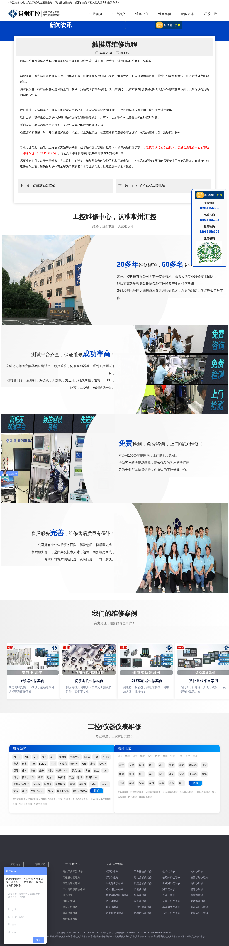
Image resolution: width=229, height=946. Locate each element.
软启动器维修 (70, 907)
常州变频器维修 (62, 936)
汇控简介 (118, 14)
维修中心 (141, 14)
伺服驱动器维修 (63, 2)
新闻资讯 (187, 14)
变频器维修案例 (32, 681)
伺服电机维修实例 (89, 681)
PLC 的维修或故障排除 (148, 186)
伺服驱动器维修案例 (147, 681)
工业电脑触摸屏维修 (74, 889)
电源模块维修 (70, 913)
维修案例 (164, 14)
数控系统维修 (70, 919)
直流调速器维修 (71, 883)
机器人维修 (69, 901)
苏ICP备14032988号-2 (161, 932)
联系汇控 (210, 14)
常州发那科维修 (98, 936)
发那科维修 (81, 2)
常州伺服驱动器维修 (80, 936)
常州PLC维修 (48, 936)
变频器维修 (46, 2)
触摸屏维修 (138, 936)
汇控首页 (95, 14)
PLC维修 (67, 895)
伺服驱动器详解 (44, 186)
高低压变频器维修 (73, 871)
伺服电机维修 (198, 936)
